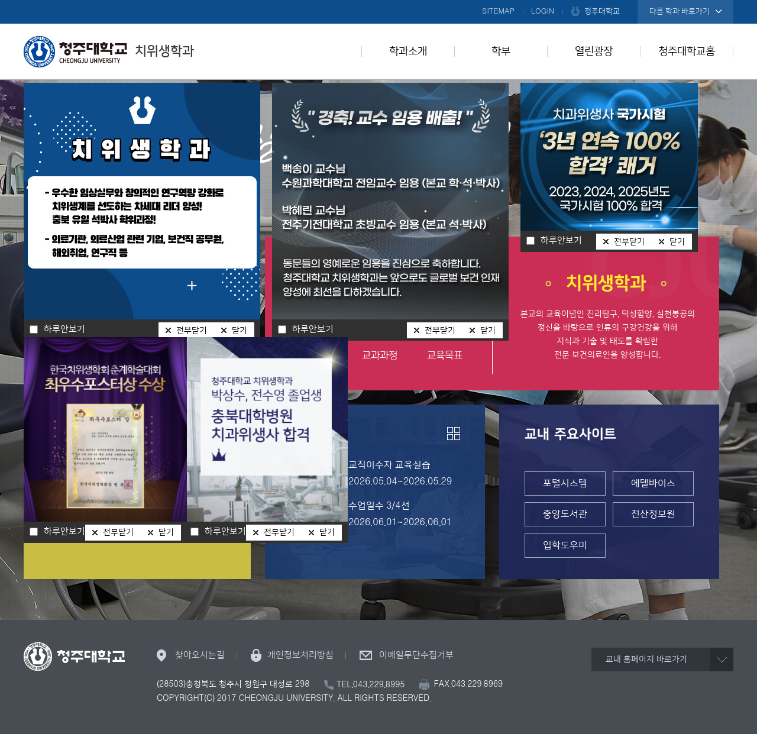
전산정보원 (653, 514)
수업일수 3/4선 (379, 505)
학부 (500, 51)
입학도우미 (565, 545)
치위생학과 (109, 51)
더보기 (453, 433)
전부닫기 (440, 330)
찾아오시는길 (200, 655)
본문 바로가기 (378, 0)
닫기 (488, 330)
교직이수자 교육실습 (389, 465)
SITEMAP (498, 11)
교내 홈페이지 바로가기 (646, 659)
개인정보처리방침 (300, 655)
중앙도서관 (565, 514)
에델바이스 (653, 483)
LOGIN (542, 11)
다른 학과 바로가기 (679, 11)
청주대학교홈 (686, 51)
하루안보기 (313, 329)
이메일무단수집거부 (416, 655)
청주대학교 (602, 11)
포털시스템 (565, 483)
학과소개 (408, 51)
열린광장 (594, 51)
